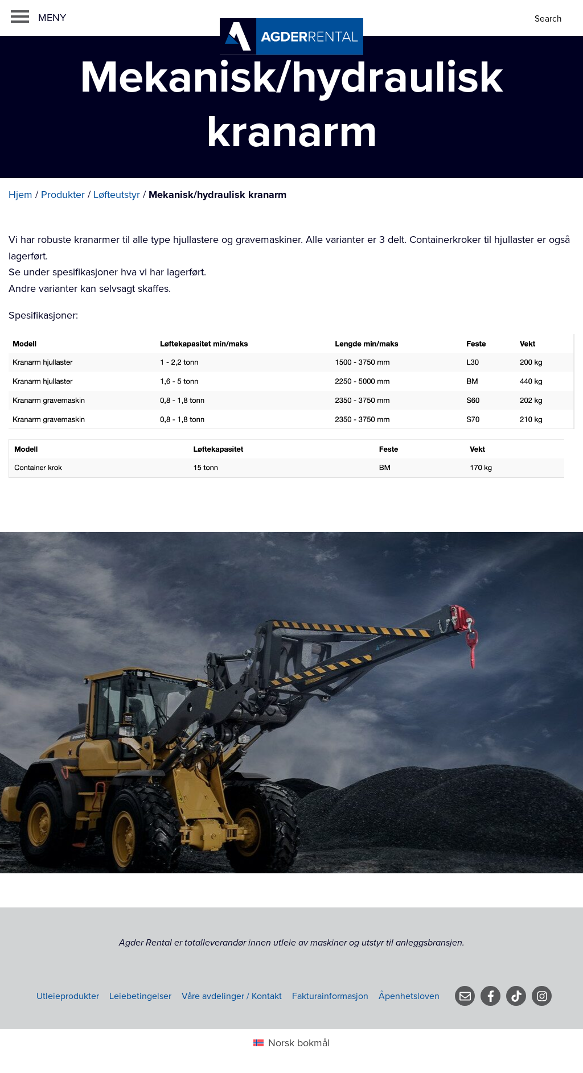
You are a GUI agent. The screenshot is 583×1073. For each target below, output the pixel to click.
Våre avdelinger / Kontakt (232, 996)
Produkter (63, 194)
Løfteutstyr (116, 194)
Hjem (20, 194)
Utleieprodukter (67, 996)
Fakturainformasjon (330, 996)
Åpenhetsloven (409, 996)
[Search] (549, 19)
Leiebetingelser (140, 996)
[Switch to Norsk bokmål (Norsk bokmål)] (291, 1042)
